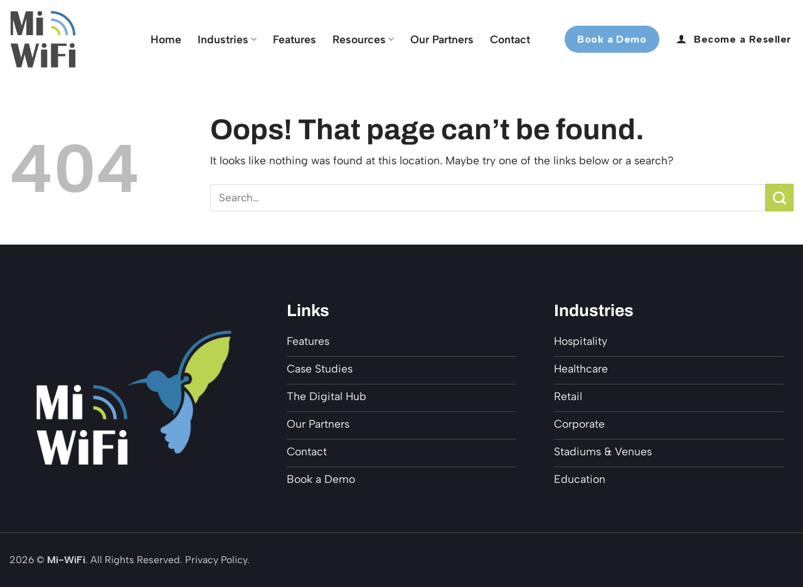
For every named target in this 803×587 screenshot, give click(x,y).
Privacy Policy (216, 560)
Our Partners (442, 39)
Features (294, 39)
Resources (363, 39)
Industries (227, 39)
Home (166, 39)
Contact (510, 39)
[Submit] (779, 197)
